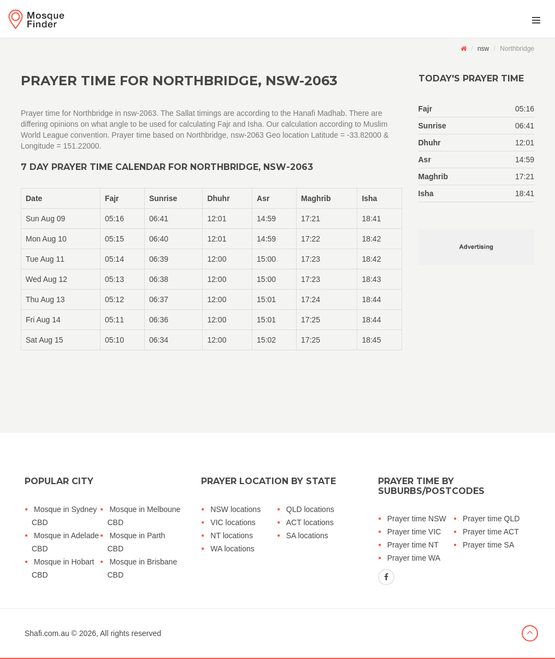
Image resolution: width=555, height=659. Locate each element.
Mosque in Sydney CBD (64, 516)
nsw (483, 48)
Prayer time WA (414, 558)
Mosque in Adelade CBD (65, 542)
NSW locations (235, 509)
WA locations (232, 548)
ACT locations (310, 522)
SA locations (307, 535)
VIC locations (232, 522)
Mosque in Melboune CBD (143, 516)
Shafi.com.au (47, 633)
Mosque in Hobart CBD (63, 568)
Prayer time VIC (414, 531)
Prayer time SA (488, 544)
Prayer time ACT (491, 531)
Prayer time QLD (491, 518)
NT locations (231, 535)
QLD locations (310, 509)
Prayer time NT (413, 544)
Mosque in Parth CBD (136, 542)
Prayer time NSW (416, 518)
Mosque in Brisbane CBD (142, 568)
